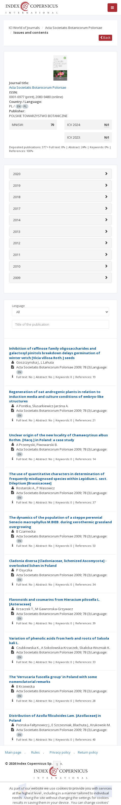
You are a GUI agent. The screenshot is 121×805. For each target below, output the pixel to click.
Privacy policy (60, 752)
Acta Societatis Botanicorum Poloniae (73, 27)
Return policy (88, 752)
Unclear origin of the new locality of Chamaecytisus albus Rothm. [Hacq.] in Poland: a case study (58, 437)
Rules (35, 752)
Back (105, 37)
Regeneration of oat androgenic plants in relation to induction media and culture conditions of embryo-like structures (56, 396)
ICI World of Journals (24, 27)
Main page (13, 752)
